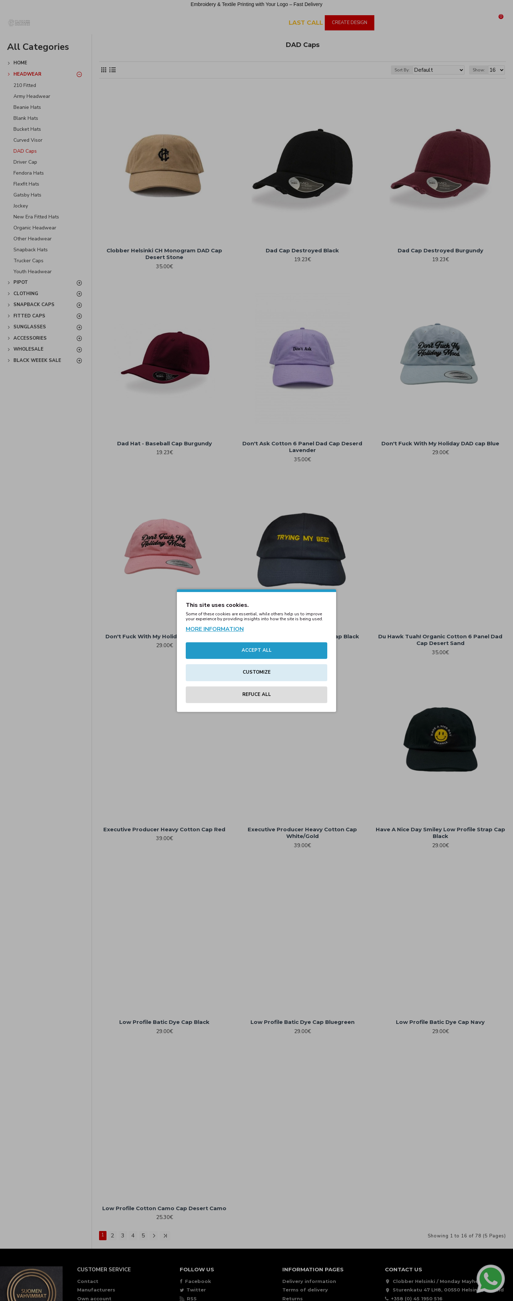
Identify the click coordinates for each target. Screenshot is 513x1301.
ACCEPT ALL (257, 650)
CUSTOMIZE (257, 672)
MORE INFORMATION (215, 629)
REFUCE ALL (256, 694)
